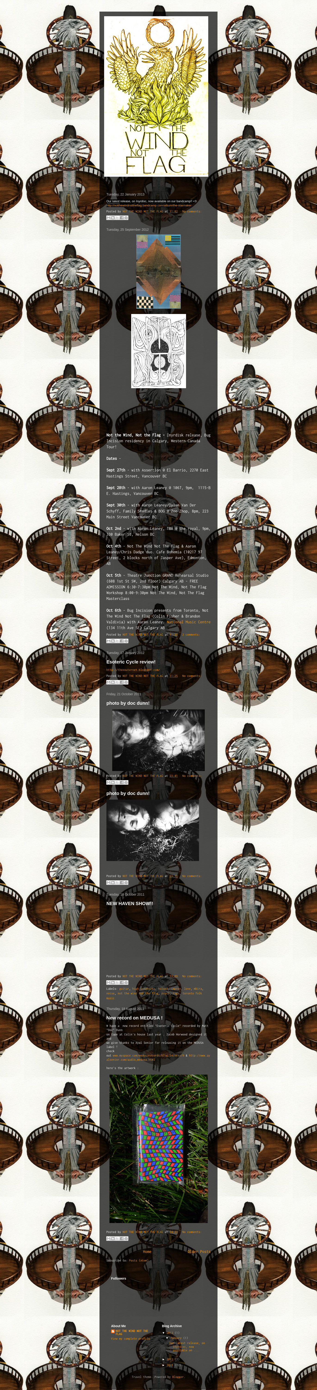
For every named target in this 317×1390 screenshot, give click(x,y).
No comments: (192, 211)
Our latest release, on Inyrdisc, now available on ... (187, 1347)
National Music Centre (189, 622)
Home (147, 1251)
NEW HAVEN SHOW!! (129, 903)
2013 (171, 1332)
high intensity (143, 988)
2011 (171, 1365)
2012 (171, 1359)
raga (176, 993)
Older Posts (199, 1251)
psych (166, 993)
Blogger (178, 1376)
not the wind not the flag (138, 993)
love (187, 988)
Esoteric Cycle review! (130, 661)
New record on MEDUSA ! (134, 1017)
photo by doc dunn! (128, 703)
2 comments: (191, 634)
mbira (198, 988)
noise (110, 993)
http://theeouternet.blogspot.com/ (133, 669)
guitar (124, 988)
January (176, 1337)
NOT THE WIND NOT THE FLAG (132, 1332)
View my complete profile (130, 1338)
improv (176, 988)
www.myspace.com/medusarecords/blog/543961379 (148, 1055)
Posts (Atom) (139, 1260)
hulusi (163, 988)
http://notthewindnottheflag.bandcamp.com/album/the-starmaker (149, 205)
